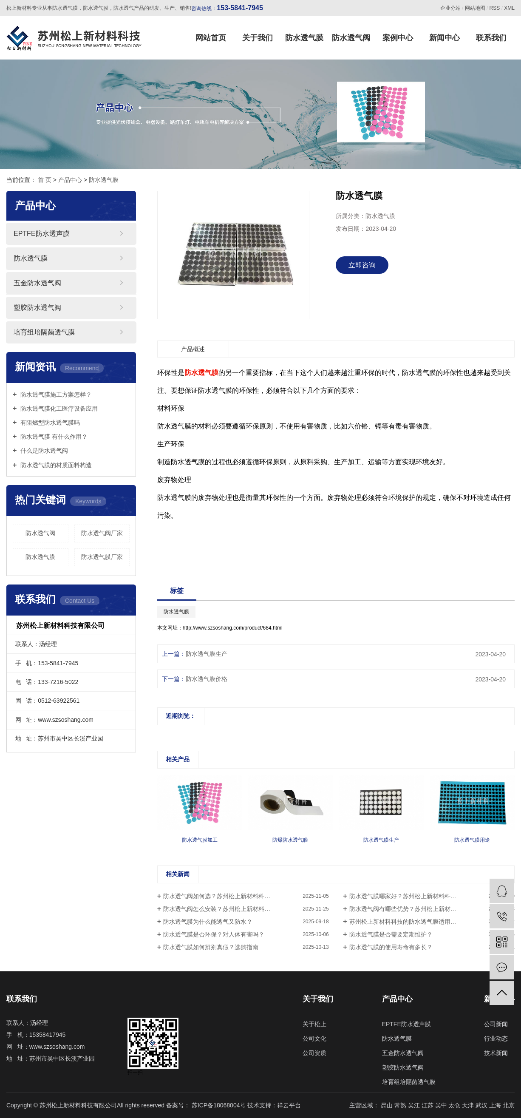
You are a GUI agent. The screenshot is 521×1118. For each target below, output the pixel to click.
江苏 (428, 1105)
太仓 (455, 1105)
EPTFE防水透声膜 (42, 233)
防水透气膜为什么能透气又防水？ (207, 921)
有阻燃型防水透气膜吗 (49, 422)
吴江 (415, 1105)
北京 (509, 1105)
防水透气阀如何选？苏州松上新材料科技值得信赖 (228, 896)
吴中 (442, 1105)
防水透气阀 (351, 38)
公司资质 (314, 1053)
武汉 (482, 1105)
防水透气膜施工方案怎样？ (55, 394)
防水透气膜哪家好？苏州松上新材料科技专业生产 (414, 896)
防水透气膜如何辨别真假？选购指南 (210, 947)
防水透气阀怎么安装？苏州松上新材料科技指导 (225, 908)
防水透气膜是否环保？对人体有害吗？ (213, 934)
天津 (469, 1105)
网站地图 (475, 8)
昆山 (387, 1105)
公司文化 (314, 1038)
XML (509, 8)
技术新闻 (496, 1053)
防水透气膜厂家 (102, 556)
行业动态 (496, 1038)
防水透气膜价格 (206, 678)
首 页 (44, 179)
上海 (496, 1105)
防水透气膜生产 (206, 653)
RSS (495, 8)
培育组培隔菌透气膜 (44, 332)
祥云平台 (289, 1105)
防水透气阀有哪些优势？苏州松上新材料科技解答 (414, 908)
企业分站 (450, 8)
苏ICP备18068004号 (219, 1105)
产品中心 (70, 179)
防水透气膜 (304, 38)
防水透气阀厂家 (102, 533)
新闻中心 (444, 38)
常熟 (401, 1105)
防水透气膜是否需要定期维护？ (391, 934)
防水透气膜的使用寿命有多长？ (391, 947)
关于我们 (257, 38)
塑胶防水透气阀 (37, 307)
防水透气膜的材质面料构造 (55, 465)
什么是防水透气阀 (43, 450)
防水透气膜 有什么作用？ (53, 436)
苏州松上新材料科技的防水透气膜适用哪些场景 (411, 921)
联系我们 (491, 38)
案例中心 (397, 38)
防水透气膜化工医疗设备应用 (58, 408)
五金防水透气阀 (37, 283)
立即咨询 (362, 265)
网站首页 (210, 38)
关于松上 (314, 1024)
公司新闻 (496, 1024)
